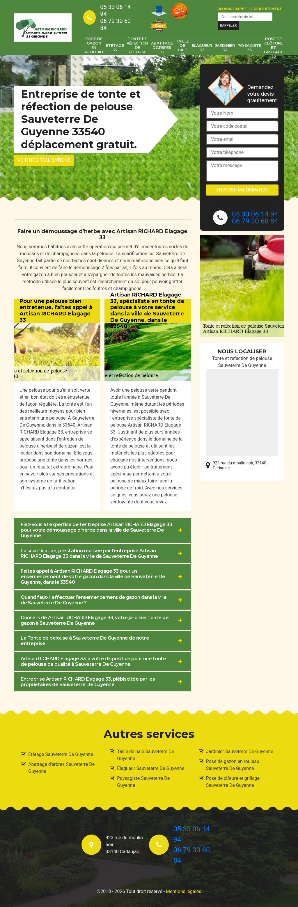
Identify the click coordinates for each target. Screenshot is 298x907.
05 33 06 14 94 (115, 10)
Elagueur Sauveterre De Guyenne (150, 768)
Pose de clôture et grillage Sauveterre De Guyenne (233, 781)
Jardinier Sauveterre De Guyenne (239, 751)
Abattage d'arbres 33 (162, 47)
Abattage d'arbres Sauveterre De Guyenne (61, 768)
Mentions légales (183, 891)
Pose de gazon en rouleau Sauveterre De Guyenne (232, 765)
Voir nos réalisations (43, 160)
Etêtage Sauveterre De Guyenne (60, 754)
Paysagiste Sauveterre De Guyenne (143, 781)
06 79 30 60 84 (115, 24)
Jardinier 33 (225, 47)
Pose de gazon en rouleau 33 (94, 47)
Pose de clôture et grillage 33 (273, 47)
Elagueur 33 (202, 47)
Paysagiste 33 (249, 47)
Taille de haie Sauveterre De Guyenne (145, 755)
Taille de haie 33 (182, 47)
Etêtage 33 (115, 47)
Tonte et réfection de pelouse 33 (137, 47)
